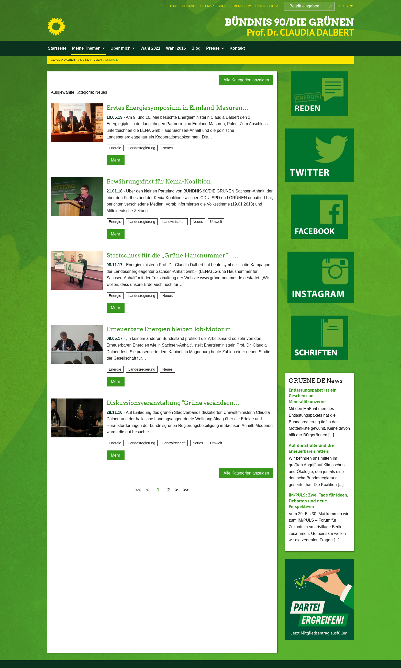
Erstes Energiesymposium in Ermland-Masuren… (182, 107)
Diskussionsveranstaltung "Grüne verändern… (177, 402)
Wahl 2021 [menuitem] (150, 48)
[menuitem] (173, 6)
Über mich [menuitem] (120, 48)
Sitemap (207, 6)
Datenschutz (266, 6)
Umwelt (216, 222)
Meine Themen (91, 59)
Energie (111, 59)
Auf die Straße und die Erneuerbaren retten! (311, 448)
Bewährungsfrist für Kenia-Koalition (161, 181)
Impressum (242, 6)
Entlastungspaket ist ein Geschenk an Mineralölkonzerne (313, 395)
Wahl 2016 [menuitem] (176, 48)
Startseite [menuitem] (57, 48)
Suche (223, 6)
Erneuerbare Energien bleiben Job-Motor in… (175, 329)
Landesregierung (141, 148)
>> (186, 489)
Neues (167, 148)
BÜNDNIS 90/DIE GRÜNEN (279, 21)
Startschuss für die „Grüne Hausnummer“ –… (176, 255)
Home (173, 6)
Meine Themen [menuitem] (86, 48)
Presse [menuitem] (213, 48)
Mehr (115, 160)
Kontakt (189, 6)
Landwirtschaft (173, 222)
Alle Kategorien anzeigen (246, 80)
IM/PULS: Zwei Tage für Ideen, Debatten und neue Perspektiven (318, 500)
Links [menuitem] (343, 6)
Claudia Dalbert (64, 59)
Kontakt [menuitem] (237, 48)
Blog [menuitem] (196, 48)
